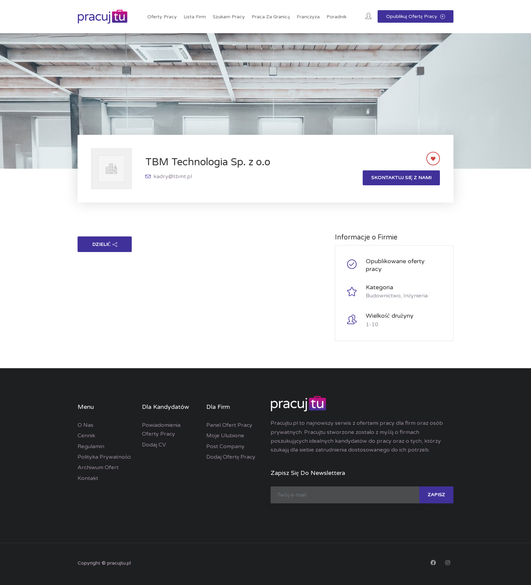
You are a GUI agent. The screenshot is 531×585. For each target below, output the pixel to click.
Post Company (225, 446)
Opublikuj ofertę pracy (415, 16)
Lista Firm (195, 17)
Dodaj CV (154, 444)
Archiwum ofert (98, 467)
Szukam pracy (229, 17)
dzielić (104, 244)
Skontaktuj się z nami (401, 178)
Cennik (86, 435)
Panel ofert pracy (229, 425)
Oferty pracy (162, 17)
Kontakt (88, 478)
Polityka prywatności (104, 457)
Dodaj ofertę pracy (230, 457)
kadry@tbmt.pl (172, 176)
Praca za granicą (271, 17)
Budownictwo (383, 295)
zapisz (436, 495)
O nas (85, 425)
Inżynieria (415, 295)
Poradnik (336, 17)
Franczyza (308, 17)
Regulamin (91, 446)
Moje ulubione (225, 435)
